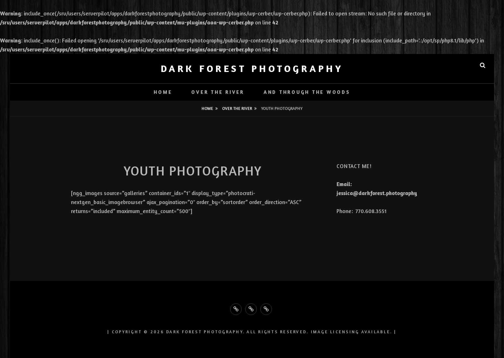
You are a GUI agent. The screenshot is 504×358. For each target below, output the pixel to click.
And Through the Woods (307, 92)
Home (163, 92)
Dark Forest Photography (252, 68)
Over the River (217, 92)
